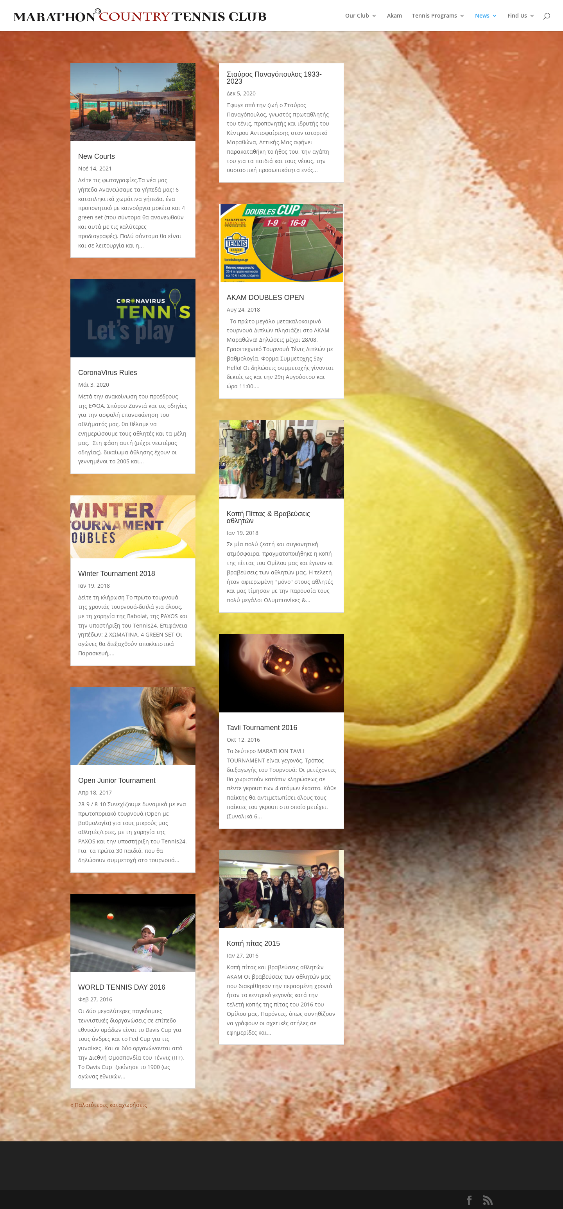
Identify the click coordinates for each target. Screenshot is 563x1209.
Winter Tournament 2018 (116, 574)
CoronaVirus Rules (107, 373)
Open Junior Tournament (117, 780)
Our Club (357, 16)
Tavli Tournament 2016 (262, 728)
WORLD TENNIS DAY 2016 (121, 987)
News (482, 16)
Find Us (517, 16)
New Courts (96, 156)
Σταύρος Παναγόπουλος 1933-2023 (274, 77)
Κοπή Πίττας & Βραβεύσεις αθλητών (268, 517)
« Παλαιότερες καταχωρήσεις (108, 1105)
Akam (394, 16)
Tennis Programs (434, 16)
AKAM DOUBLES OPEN (265, 297)
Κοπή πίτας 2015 (253, 943)
